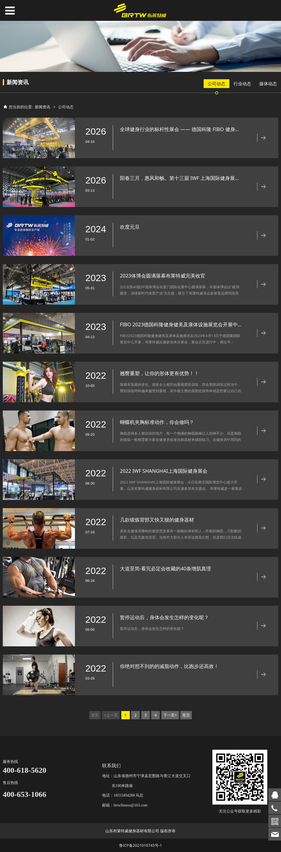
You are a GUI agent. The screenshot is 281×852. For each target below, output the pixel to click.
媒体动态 (268, 84)
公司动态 (216, 84)
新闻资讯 (42, 106)
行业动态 (242, 84)
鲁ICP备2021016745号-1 (140, 845)
